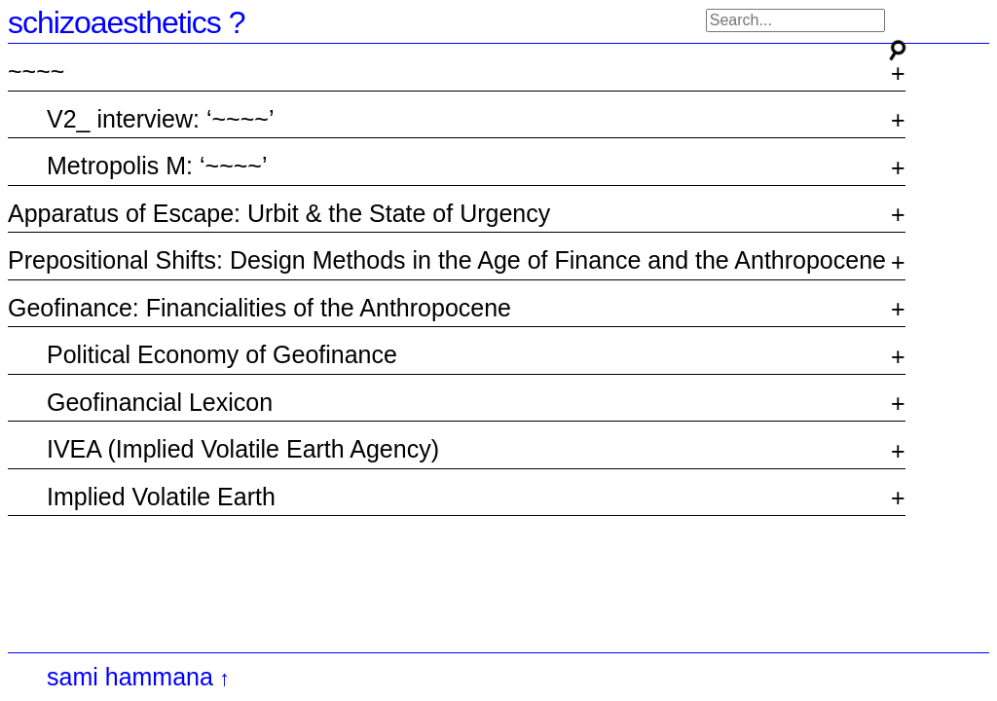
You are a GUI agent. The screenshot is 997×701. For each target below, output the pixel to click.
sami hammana (130, 676)
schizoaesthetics (114, 22)
